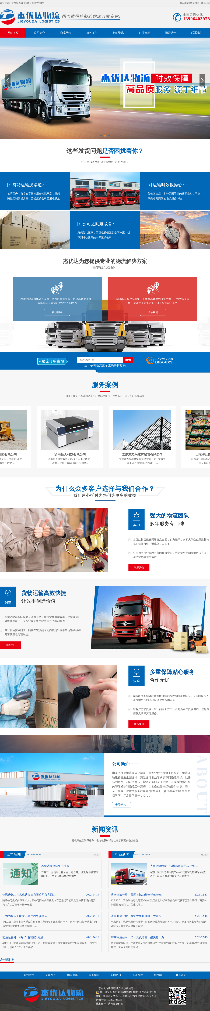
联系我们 (205, 3)
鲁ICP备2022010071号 (144, 992)
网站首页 (13, 32)
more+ (96, 855)
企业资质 (144, 32)
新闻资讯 (118, 32)
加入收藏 (184, 3)
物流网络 (194, 3)
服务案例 (91, 32)
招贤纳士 (170, 32)
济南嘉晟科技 (115, 1003)
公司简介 (39, 32)
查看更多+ (121, 804)
